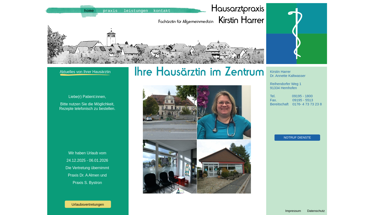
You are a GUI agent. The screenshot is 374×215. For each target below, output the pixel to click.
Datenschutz (316, 211)
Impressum (293, 211)
